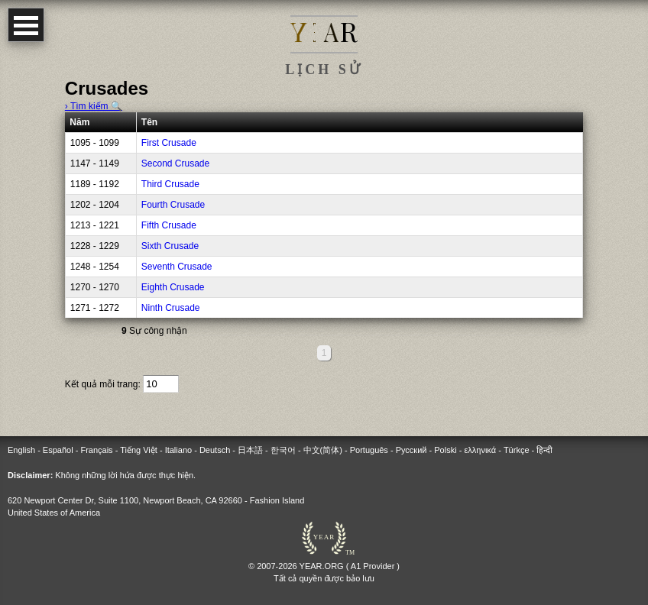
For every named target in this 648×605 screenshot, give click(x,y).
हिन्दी (544, 450)
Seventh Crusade (176, 266)
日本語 (250, 450)
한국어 (283, 450)
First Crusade (168, 143)
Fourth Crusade (173, 204)
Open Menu (26, 25)
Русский (411, 450)
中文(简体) (322, 450)
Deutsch (214, 450)
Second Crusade (175, 163)
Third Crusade (170, 184)
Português (369, 450)
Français (96, 450)
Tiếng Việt (138, 450)
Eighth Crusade (173, 287)
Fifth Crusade (168, 225)
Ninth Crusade (170, 307)
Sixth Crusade (170, 246)
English (21, 450)
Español (58, 450)
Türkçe (517, 450)
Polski (445, 450)
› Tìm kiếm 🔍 (93, 106)
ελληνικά (480, 450)
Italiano (178, 450)
